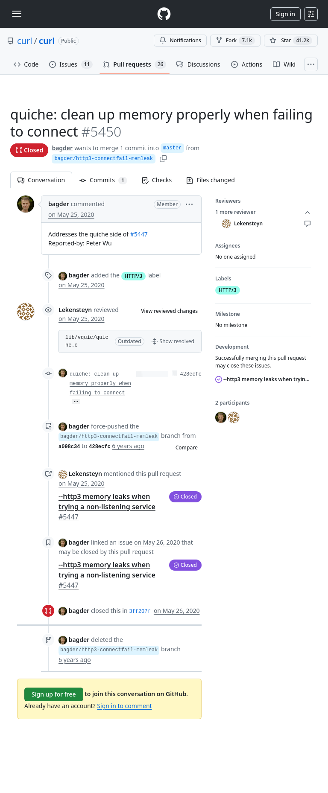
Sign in (285, 14)
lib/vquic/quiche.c (86, 341)
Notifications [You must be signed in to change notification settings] (180, 40)
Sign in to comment (124, 706)
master (172, 148)
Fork (235, 40)
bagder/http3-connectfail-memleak (103, 159)
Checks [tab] (157, 180)
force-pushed (109, 426)
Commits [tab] (107, 179)
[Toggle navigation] (16, 13)
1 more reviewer (263, 212)
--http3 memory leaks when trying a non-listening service (107, 507)
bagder (62, 148)
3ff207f (139, 612)
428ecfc (191, 374)
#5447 (139, 234)
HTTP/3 (134, 276)
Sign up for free (54, 694)
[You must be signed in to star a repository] (291, 41)
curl (24, 41)
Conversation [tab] (41, 180)
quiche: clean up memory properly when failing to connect (100, 383)
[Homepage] (164, 14)
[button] (189, 204)
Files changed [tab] (210, 180)
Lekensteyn (75, 310)
